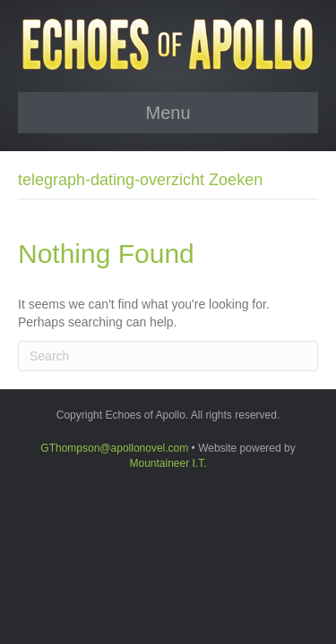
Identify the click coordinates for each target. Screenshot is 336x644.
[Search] (168, 356)
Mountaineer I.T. (167, 463)
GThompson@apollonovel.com (114, 448)
